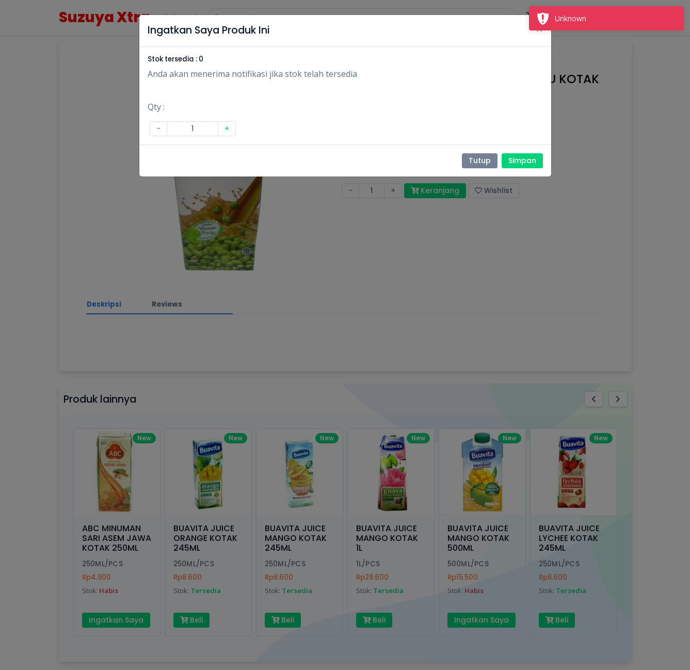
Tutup (480, 160)
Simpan (522, 160)
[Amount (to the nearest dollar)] (192, 128)
